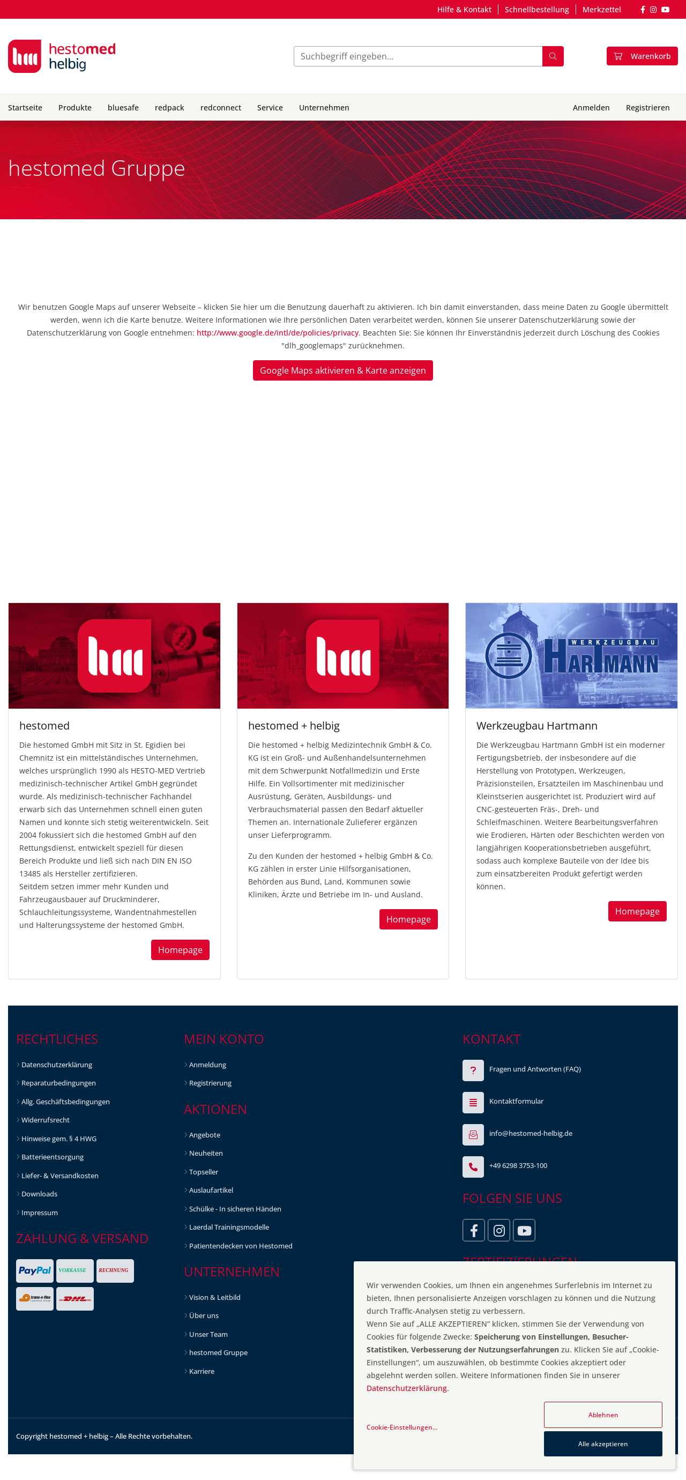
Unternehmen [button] (324, 107)
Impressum (39, 1212)
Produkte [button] (75, 107)
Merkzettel (602, 9)
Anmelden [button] (591, 107)
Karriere (201, 1371)
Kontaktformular (516, 1101)
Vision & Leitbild (215, 1297)
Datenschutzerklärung (56, 1064)
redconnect (220, 107)
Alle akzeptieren (603, 1443)
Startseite (25, 107)
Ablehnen (603, 1414)
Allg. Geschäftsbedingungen (65, 1101)
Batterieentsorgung (52, 1157)
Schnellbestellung (537, 9)
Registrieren (648, 107)
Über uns (204, 1315)
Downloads (39, 1194)
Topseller (203, 1172)
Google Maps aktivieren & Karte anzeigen (343, 370)
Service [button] (270, 107)
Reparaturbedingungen (58, 1083)
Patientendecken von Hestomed (241, 1246)
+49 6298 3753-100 (518, 1165)
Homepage (180, 950)
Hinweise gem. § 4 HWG (58, 1138)
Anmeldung (207, 1064)
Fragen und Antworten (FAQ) (535, 1069)
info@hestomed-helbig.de (530, 1133)
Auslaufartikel (211, 1190)
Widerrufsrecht (45, 1120)
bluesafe (123, 107)
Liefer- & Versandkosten (60, 1175)
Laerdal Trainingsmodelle (229, 1227)
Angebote (204, 1135)
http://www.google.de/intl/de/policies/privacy (278, 333)
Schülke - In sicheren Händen (235, 1209)
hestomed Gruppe (218, 1352)
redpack (169, 107)
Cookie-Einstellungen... (402, 1427)
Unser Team (208, 1334)
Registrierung (210, 1083)
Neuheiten (206, 1153)
